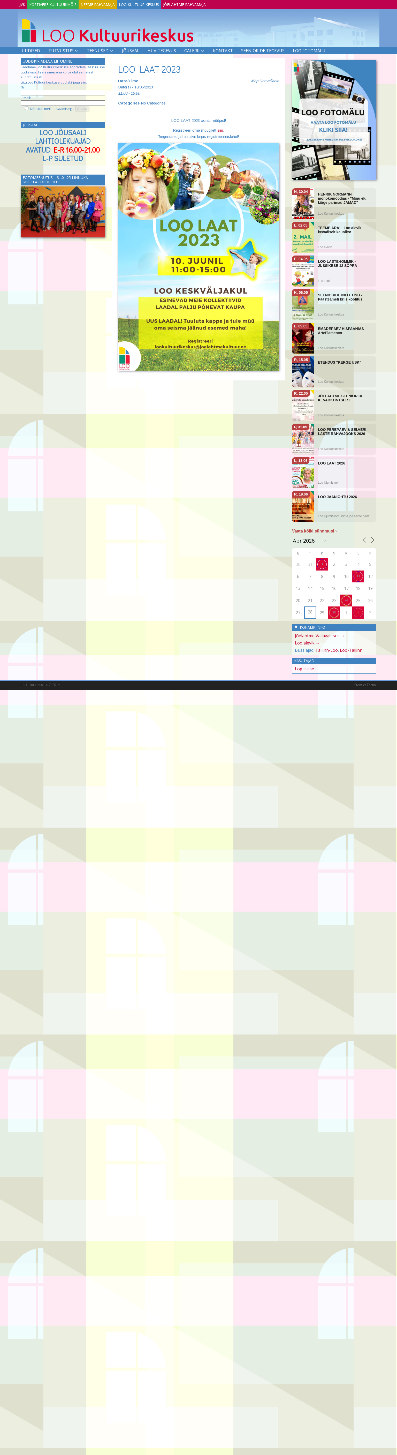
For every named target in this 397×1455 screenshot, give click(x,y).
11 (358, 575)
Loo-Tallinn (351, 649)
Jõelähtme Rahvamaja (207, 3)
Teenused (98, 49)
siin (220, 129)
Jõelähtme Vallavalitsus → (320, 635)
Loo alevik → (307, 642)
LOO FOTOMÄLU (309, 49)
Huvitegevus (162, 49)
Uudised (31, 49)
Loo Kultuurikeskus (157, 3)
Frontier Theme (365, 684)
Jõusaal (130, 49)
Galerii (192, 49)
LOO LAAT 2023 (149, 68)
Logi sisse (304, 668)
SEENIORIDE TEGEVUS (263, 49)
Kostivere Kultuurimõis (60, 3)
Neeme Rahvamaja (111, 3)
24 (346, 599)
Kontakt (223, 49)
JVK (25, 3)
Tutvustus (60, 49)
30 (334, 611)
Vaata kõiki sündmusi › (314, 530)
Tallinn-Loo (326, 649)
